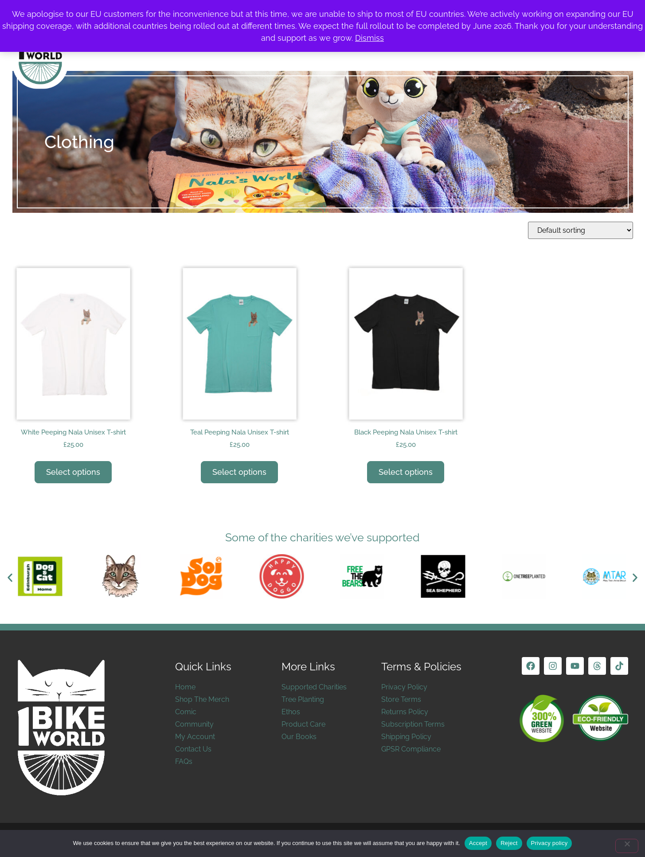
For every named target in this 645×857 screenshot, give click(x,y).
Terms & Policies (421, 666)
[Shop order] (580, 230)
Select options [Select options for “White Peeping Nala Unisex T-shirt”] (73, 472)
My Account (195, 736)
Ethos (290, 712)
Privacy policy (549, 843)
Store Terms (401, 699)
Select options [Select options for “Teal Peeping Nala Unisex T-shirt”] (239, 472)
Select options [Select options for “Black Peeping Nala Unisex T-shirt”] (406, 472)
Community (194, 724)
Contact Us (193, 749)
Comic (185, 712)
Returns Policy (404, 712)
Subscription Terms (413, 724)
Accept (478, 843)
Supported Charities (314, 687)
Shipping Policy (406, 736)
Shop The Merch (202, 699)
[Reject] (626, 846)
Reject (508, 843)
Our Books (299, 736)
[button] (10, 577)
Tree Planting (302, 699)
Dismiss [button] (369, 38)
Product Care (303, 724)
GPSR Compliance (411, 749)
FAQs (183, 761)
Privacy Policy (404, 687)
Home (185, 687)
